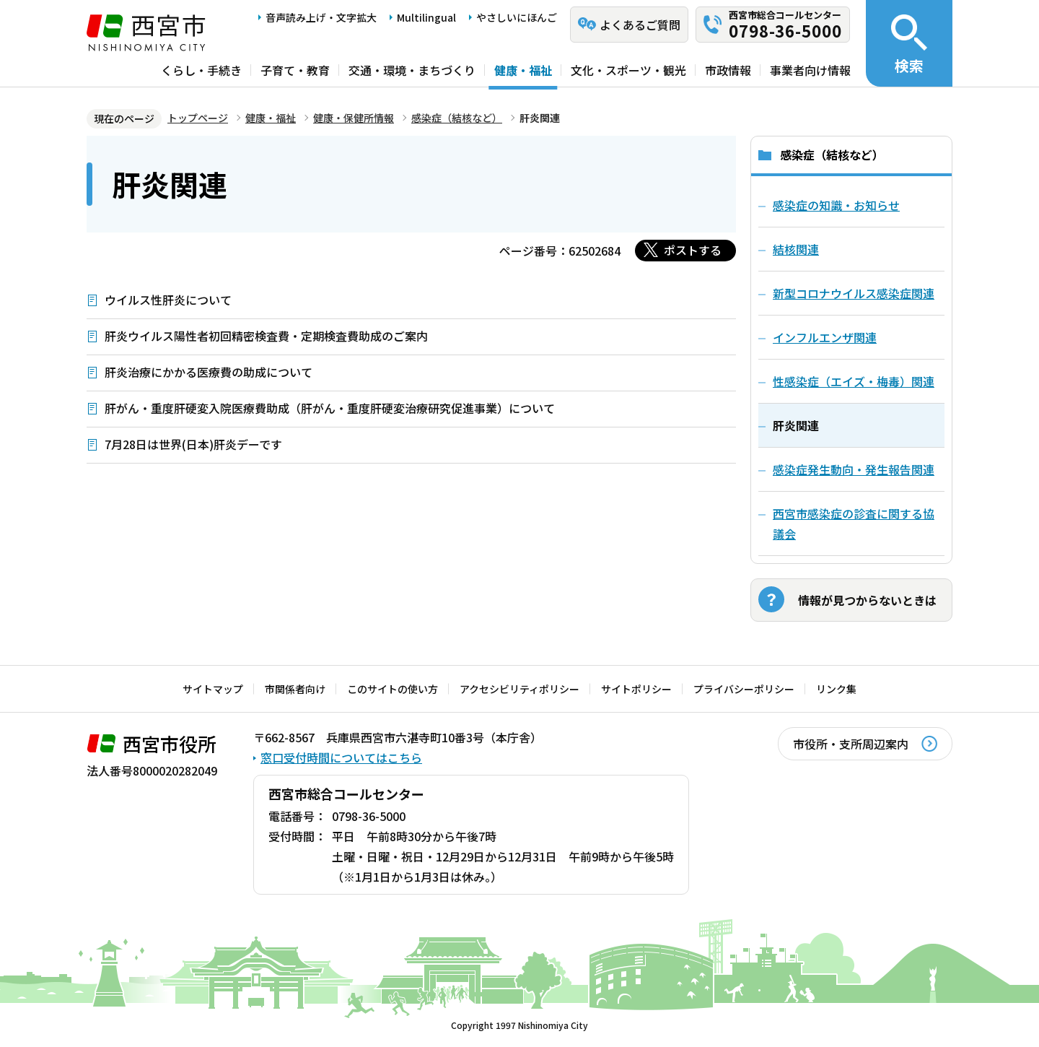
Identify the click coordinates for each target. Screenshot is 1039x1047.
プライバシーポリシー (743, 689)
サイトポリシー (636, 689)
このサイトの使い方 (392, 689)
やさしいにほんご (516, 17)
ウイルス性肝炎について (168, 299)
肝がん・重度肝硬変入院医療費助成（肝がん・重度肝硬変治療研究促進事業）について (330, 408)
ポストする (693, 250)
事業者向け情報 (810, 70)
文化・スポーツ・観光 (628, 70)
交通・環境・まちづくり (411, 70)
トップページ (197, 117)
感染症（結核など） (456, 117)
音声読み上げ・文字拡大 (321, 17)
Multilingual (426, 17)
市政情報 (728, 70)
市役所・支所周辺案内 (850, 743)
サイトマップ (213, 689)
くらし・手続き (201, 70)
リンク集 (836, 689)
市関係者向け (295, 689)
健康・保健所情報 (353, 117)
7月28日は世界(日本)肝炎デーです (193, 444)
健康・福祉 (523, 70)
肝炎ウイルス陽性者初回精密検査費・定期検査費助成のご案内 (266, 335)
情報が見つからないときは (867, 600)
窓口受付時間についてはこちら (341, 757)
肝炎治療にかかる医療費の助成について (208, 372)
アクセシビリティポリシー (519, 689)
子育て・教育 (295, 70)
